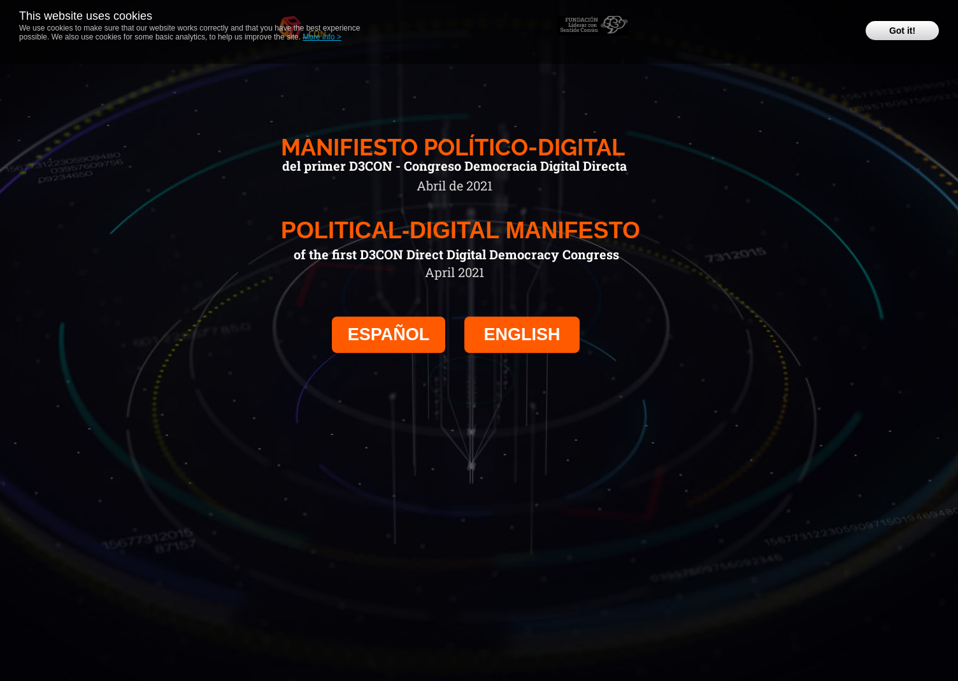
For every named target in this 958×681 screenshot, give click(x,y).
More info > (322, 36)
